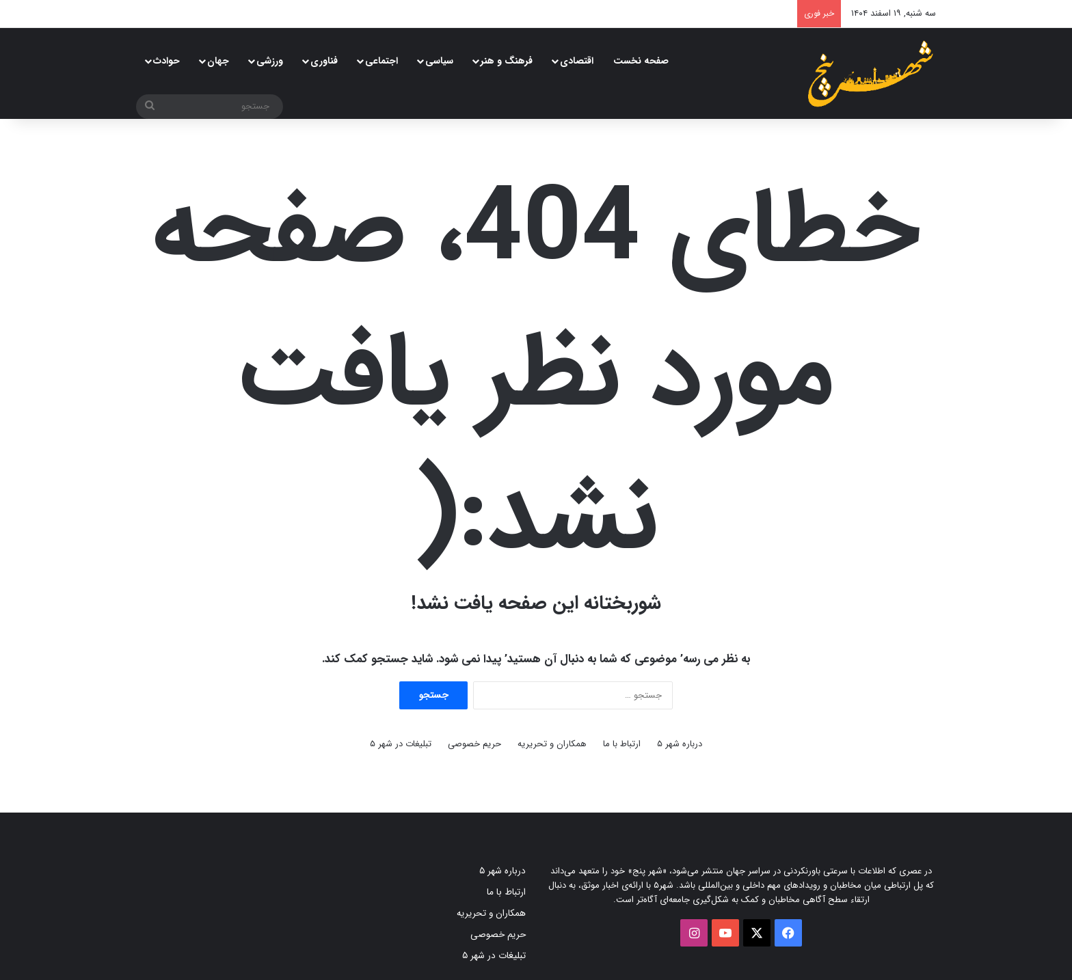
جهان (218, 60)
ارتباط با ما (622, 744)
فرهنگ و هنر (507, 60)
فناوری (324, 60)
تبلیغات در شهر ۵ (400, 744)
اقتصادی (576, 60)
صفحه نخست (641, 60)
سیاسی (439, 60)
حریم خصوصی (474, 744)
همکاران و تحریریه (552, 744)
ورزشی (269, 60)
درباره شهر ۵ (679, 744)
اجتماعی (381, 60)
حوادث (166, 60)
